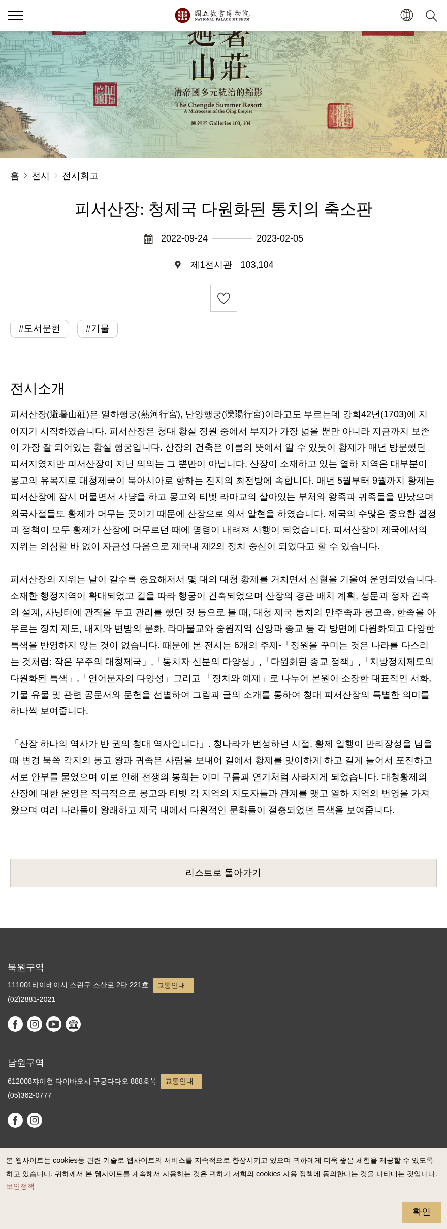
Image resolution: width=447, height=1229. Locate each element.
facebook (15, 1024)
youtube (53, 1024)
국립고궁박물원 (212, 15)
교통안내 (171, 985)
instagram (34, 1024)
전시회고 (80, 176)
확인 (421, 1212)
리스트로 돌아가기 (223, 872)
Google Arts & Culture (73, 1024)
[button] (407, 15)
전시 (40, 176)
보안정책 (20, 1186)
